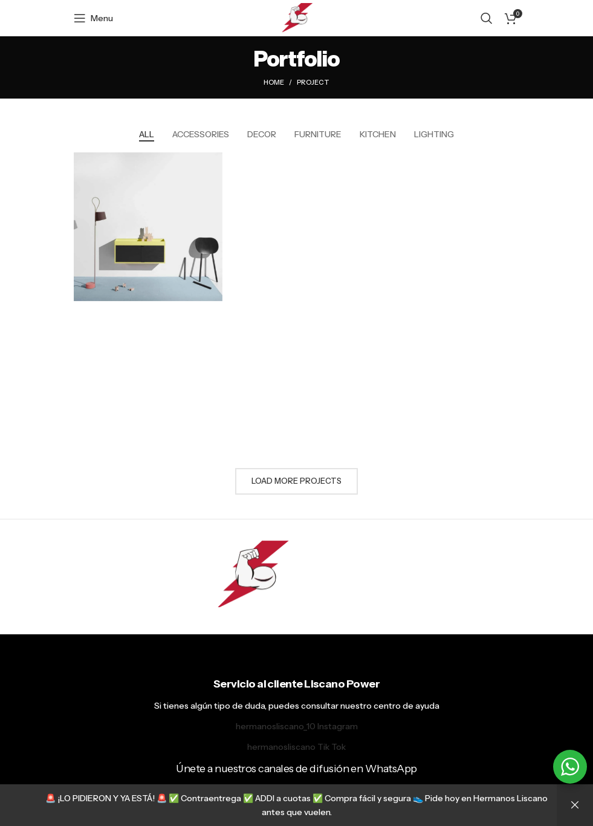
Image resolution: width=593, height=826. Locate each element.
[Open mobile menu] (93, 18)
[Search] (487, 18)
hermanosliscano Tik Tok (296, 746)
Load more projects (296, 481)
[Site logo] (296, 17)
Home (274, 82)
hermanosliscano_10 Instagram (297, 726)
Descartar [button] (575, 805)
